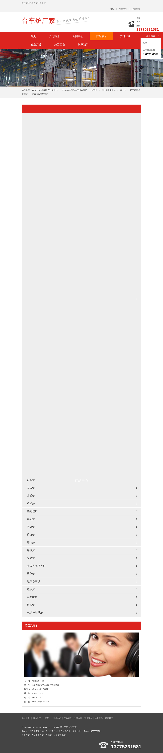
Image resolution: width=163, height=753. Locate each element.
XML (112, 9)
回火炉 (31, 526)
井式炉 (31, 495)
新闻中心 (78, 36)
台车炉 (94, 90)
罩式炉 (31, 503)
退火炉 (31, 534)
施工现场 (59, 44)
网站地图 (123, 9)
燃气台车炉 (33, 581)
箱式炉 (123, 90)
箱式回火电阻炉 (109, 90)
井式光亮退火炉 (36, 565)
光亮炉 (31, 558)
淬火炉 (31, 542)
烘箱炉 (31, 604)
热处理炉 (32, 511)
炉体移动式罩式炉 (40, 94)
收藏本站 (136, 9)
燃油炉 (31, 589)
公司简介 (54, 36)
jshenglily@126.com (40, 702)
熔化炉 (31, 573)
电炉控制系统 (35, 612)
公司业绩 (125, 36)
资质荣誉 (36, 44)
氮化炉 (31, 519)
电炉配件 (32, 597)
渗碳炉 (31, 550)
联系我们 (83, 44)
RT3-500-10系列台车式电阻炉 (45, 90)
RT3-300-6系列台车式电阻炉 (74, 90)
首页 (33, 36)
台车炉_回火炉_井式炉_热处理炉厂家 (63, 20)
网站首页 (37, 718)
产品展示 (101, 36)
